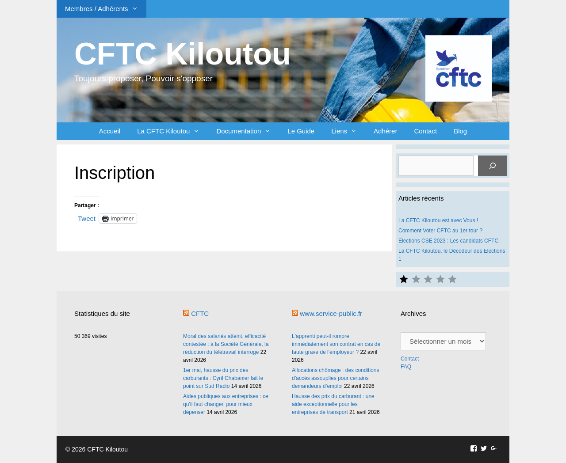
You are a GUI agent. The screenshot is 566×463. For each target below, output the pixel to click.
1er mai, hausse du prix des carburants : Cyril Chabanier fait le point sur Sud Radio (223, 378)
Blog (460, 131)
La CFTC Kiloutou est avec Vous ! (438, 220)
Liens (348, 131)
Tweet (87, 218)
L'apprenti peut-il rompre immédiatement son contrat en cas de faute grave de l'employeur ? (336, 344)
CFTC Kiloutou (182, 54)
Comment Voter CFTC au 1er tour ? (440, 231)
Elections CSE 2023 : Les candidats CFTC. (449, 241)
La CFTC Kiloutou (172, 131)
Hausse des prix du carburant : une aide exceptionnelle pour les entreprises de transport (333, 404)
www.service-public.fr (331, 313)
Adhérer (385, 131)
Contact (425, 131)
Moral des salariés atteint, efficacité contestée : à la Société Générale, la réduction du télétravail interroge (225, 344)
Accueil (109, 131)
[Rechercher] (492, 166)
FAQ (406, 367)
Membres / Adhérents (105, 9)
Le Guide (300, 131)
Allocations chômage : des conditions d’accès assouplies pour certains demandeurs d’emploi (335, 378)
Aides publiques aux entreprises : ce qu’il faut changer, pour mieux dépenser (225, 404)
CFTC (200, 313)
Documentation (247, 131)
